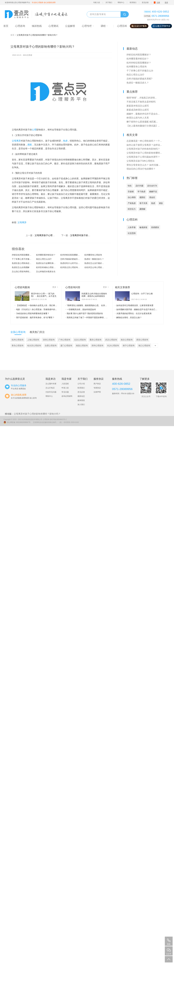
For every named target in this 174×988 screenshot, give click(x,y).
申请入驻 (65, 388)
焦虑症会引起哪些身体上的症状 (48, 263)
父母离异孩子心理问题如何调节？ (51, 235)
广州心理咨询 (64, 340)
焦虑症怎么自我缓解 (20, 267)
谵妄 (161, 203)
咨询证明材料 (67, 396)
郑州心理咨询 (97, 345)
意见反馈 (145, 2)
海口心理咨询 (144, 345)
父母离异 (16, 141)
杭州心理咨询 (17, 340)
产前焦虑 (132, 203)
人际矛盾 (132, 227)
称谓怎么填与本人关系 (138, 118)
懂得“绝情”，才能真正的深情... (142, 98)
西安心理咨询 (142, 340)
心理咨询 (46, 419)
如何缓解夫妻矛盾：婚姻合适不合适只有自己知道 (136, 309)
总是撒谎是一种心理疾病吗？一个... (144, 141)
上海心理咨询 (33, 340)
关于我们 (109, 2)
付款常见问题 (51, 392)
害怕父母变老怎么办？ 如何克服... (143, 165)
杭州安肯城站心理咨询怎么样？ (48, 267)
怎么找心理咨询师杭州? (22, 271)
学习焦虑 (141, 191)
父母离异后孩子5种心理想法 (141, 161)
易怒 (29, 144)
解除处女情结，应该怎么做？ (128, 317)
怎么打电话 (50, 388)
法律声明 (97, 392)
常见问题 (65, 392)
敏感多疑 (143, 227)
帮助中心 (121, 2)
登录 (166, 2)
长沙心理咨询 (113, 345)
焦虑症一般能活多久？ (94, 259)
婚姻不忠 (153, 191)
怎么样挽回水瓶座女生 (46, 271)
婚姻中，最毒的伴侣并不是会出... (143, 114)
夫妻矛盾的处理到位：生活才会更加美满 (133, 313)
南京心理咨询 (127, 340)
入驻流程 (65, 384)
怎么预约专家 (51, 384)
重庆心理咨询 (95, 340)
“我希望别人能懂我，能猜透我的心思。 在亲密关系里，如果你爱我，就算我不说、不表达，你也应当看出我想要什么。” (87, 305)
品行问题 (139, 186)
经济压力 (132, 209)
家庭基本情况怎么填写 (138, 106)
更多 (55, 287)
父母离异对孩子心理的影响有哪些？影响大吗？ (37, 414)
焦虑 (65, 141)
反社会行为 (152, 186)
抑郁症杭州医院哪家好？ (22, 255)
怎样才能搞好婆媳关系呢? (71, 259)
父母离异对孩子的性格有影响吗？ (87, 235)
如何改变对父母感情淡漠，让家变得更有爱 (134, 305)
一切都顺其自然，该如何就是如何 (80, 309)
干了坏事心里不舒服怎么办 (23, 259)
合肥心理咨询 (51, 345)
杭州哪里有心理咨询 (93, 255)
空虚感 (131, 191)
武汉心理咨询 (111, 340)
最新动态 (81, 396)
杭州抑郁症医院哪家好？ (71, 255)
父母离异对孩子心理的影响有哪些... (144, 153)
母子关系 (143, 203)
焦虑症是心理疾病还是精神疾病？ (24, 263)
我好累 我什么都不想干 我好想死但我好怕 (84, 313)
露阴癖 (142, 209)
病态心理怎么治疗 (44, 259)
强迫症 (152, 197)
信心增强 (132, 197)
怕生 (130, 186)
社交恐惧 (132, 233)
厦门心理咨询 (66, 345)
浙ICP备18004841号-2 (58, 419)
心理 (34, 129)
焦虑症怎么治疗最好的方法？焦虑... (96, 263)
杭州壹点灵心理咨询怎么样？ (72, 267)
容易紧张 (155, 227)
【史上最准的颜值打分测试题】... (143, 126)
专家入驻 (96, 2)
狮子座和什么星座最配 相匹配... (142, 122)
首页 (12, 35)
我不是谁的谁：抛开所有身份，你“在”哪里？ (34, 317)
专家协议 (97, 388)
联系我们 (133, 2)
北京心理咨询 (80, 340)
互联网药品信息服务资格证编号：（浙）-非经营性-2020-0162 (56, 422)
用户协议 (97, 384)
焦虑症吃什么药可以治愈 (71, 263)
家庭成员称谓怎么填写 (138, 110)
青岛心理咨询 (17, 345)
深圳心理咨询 (49, 340)
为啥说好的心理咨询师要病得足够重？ (32, 313)
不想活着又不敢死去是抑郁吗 (141, 102)
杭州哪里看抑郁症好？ (46, 255)
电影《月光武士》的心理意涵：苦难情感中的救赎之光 (36, 309)
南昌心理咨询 (82, 345)
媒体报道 (81, 400)
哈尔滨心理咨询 (34, 345)
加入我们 (81, 404)
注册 (158, 2)
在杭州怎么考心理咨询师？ (96, 267)
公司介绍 (81, 384)
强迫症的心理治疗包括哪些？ (141, 169)
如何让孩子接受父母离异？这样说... (144, 145)
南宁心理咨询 (128, 345)
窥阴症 (142, 197)
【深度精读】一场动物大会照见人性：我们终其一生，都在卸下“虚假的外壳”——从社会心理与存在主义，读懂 (36, 305)
